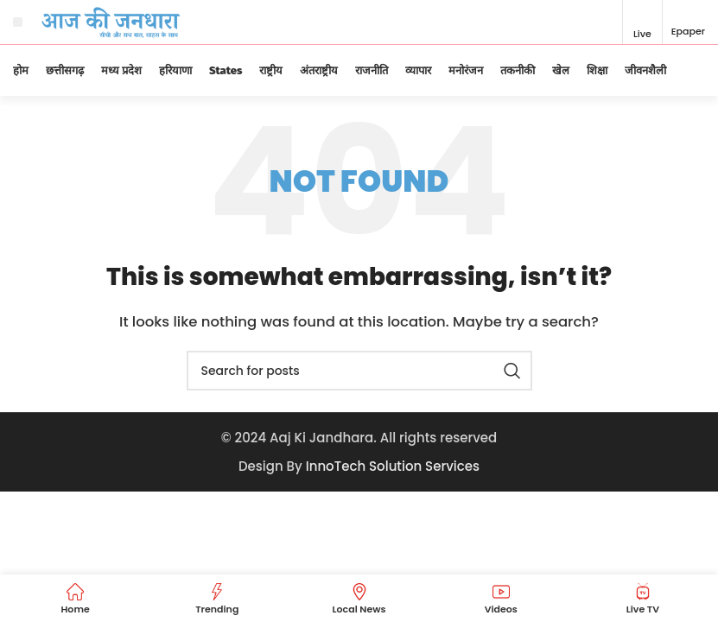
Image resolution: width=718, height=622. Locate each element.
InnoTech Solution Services (393, 466)
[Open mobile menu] (17, 22)
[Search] (359, 370)
